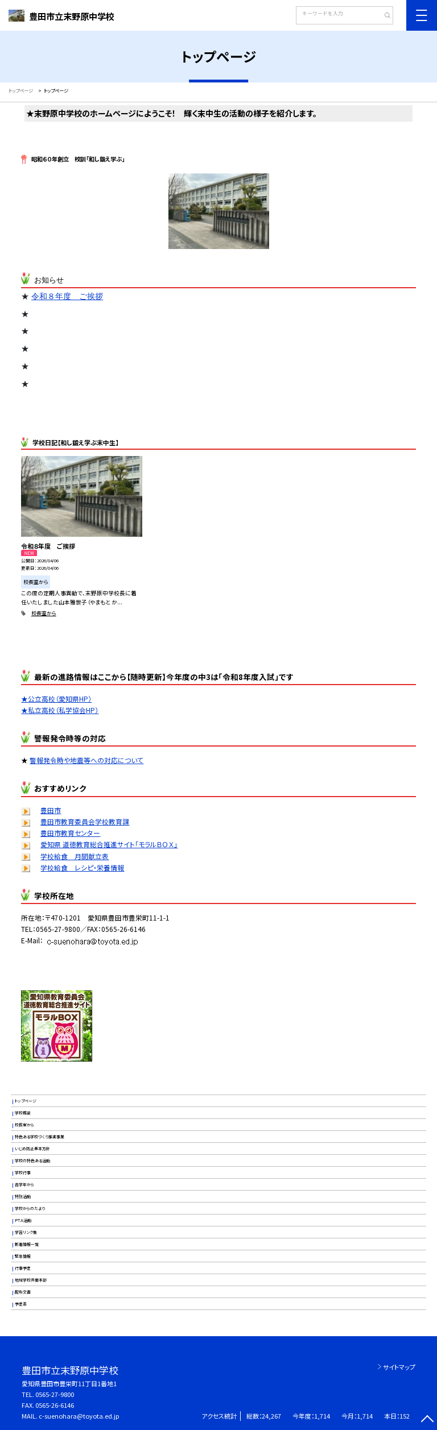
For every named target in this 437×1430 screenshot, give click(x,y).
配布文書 (23, 1292)
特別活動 (23, 1196)
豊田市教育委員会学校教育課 (84, 821)
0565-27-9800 (54, 1394)
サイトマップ (399, 1366)
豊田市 (50, 810)
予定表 (21, 1304)
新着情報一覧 (27, 1244)
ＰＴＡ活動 (23, 1220)
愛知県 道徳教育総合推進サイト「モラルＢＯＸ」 (109, 844)
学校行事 (23, 1172)
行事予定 (23, 1268)
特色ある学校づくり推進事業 (39, 1136)
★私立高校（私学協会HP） (59, 710)
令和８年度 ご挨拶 (67, 296)
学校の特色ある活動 (32, 1160)
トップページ (25, 1101)
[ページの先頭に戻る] (427, 1420)
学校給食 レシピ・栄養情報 (82, 867)
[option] (218, 212)
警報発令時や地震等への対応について (86, 760)
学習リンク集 (26, 1232)
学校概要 (23, 1113)
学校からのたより (30, 1208)
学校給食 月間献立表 (74, 856)
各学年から (24, 1184)
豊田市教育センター (70, 833)
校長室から (43, 613)
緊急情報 (23, 1256)
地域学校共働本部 (31, 1280)
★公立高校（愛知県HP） (56, 698)
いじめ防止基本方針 (32, 1148)
